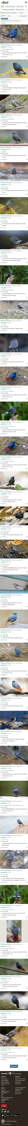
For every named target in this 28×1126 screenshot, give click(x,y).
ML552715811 (4, 640)
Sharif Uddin (5, 634)
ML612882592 (4, 917)
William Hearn (5, 496)
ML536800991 (4, 1059)
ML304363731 (4, 571)
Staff (2, 1094)
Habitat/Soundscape (10, 6)
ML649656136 (4, 468)
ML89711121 (3, 227)
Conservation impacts (20, 1080)
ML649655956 (4, 56)
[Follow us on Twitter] (5, 1111)
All (25, 6)
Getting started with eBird (7, 1097)
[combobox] (14, 9)
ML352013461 (4, 159)
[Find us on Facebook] (2, 1111)
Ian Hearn (4, 325)
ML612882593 (4, 433)
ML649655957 (4, 778)
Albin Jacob (4, 84)
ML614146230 (4, 882)
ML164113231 (4, 503)
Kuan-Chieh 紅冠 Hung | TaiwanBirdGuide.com (12, 805)
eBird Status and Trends (20, 1078)
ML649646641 (4, 674)
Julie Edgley (4, 255)
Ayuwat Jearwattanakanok (8, 1052)
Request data (18, 1083)
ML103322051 (4, 813)
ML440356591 (4, 91)
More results (14, 1066)
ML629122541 (4, 988)
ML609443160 (4, 708)
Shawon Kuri (5, 667)
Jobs (2, 1096)
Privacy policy (18, 1092)
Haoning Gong (5, 981)
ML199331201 (4, 126)
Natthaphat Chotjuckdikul (8, 119)
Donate (4, 1105)
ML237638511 (4, 330)
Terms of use (18, 1093)
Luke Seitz (4, 220)
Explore (3, 1076)
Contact (3, 1102)
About (3, 1088)
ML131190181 (4, 536)
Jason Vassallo (5, 839)
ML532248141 (4, 262)
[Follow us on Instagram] (8, 1111)
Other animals (20, 6)
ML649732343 (4, 956)
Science (17, 1076)
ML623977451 (4, 1023)
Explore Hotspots (5, 1082)
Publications (18, 1082)
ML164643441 (4, 606)
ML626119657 (4, 743)
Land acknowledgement (20, 1087)
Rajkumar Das (5, 358)
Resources (3, 1090)
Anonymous (5, 186)
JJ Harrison (4, 1016)
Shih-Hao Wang (5, 564)
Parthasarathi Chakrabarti (8, 49)
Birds (2, 6)
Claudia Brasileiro (6, 531)
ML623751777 (4, 194)
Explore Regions (4, 1080)
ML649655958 (4, 398)
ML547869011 (4, 363)
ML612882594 (4, 297)
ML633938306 (4, 847)
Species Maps (4, 1078)
